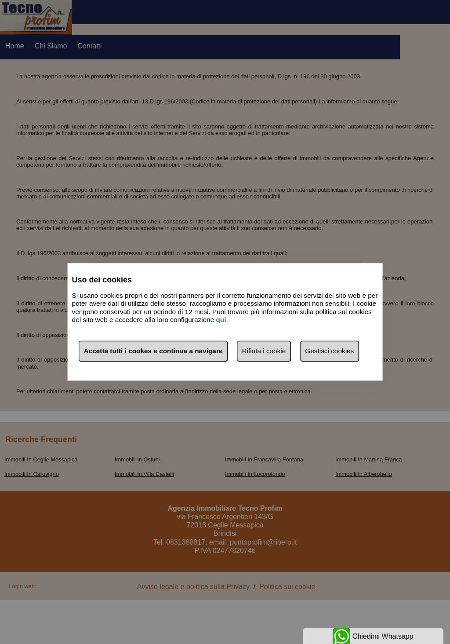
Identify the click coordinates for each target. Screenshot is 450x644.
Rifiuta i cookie (264, 351)
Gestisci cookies (329, 351)
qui (221, 319)
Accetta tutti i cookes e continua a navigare (153, 351)
